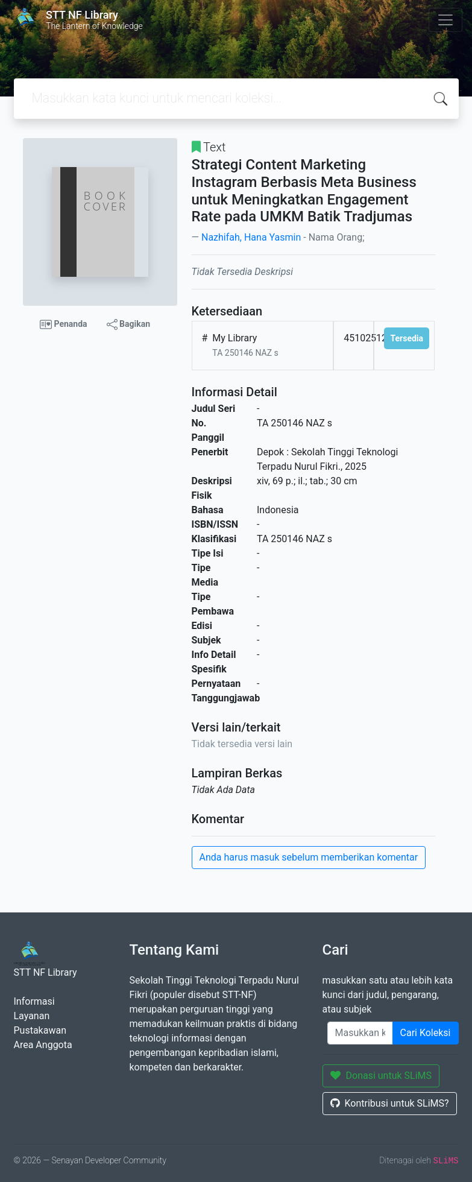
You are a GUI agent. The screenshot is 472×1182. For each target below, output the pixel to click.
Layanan (32, 1016)
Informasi (34, 1001)
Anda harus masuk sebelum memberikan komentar (309, 857)
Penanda (63, 324)
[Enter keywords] (360, 1033)
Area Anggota (43, 1045)
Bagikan (128, 324)
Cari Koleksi (425, 1032)
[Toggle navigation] (445, 20)
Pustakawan (40, 1030)
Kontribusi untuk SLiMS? (389, 1103)
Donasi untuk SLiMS (381, 1075)
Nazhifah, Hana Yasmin (251, 237)
